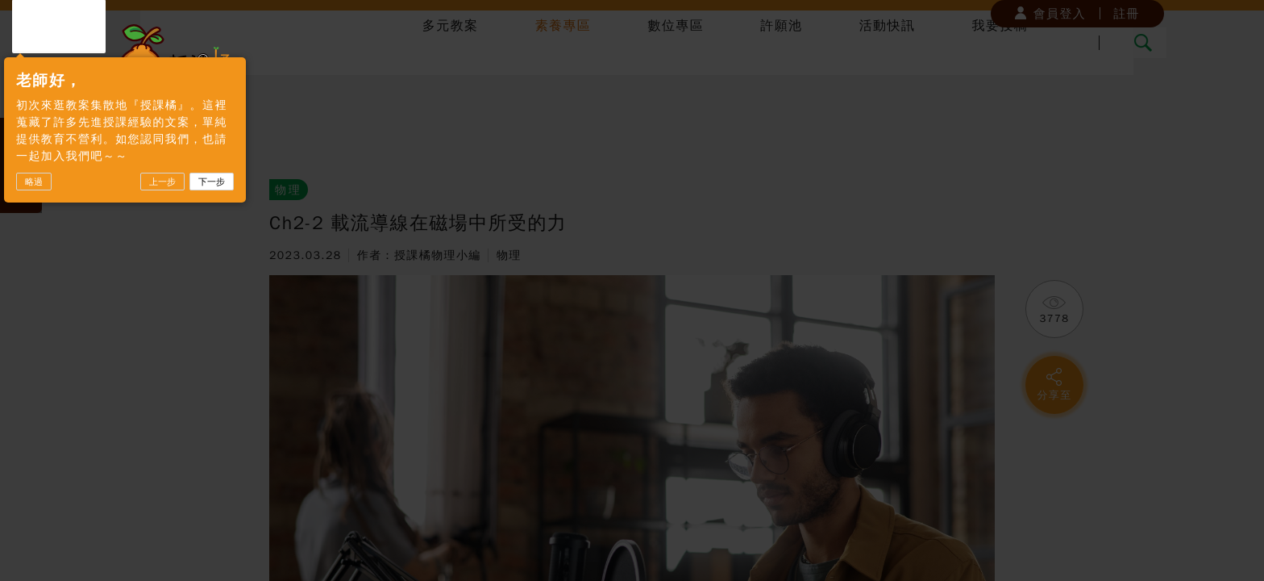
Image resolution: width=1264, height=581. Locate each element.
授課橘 (176, 58)
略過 (139, 233)
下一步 (317, 233)
